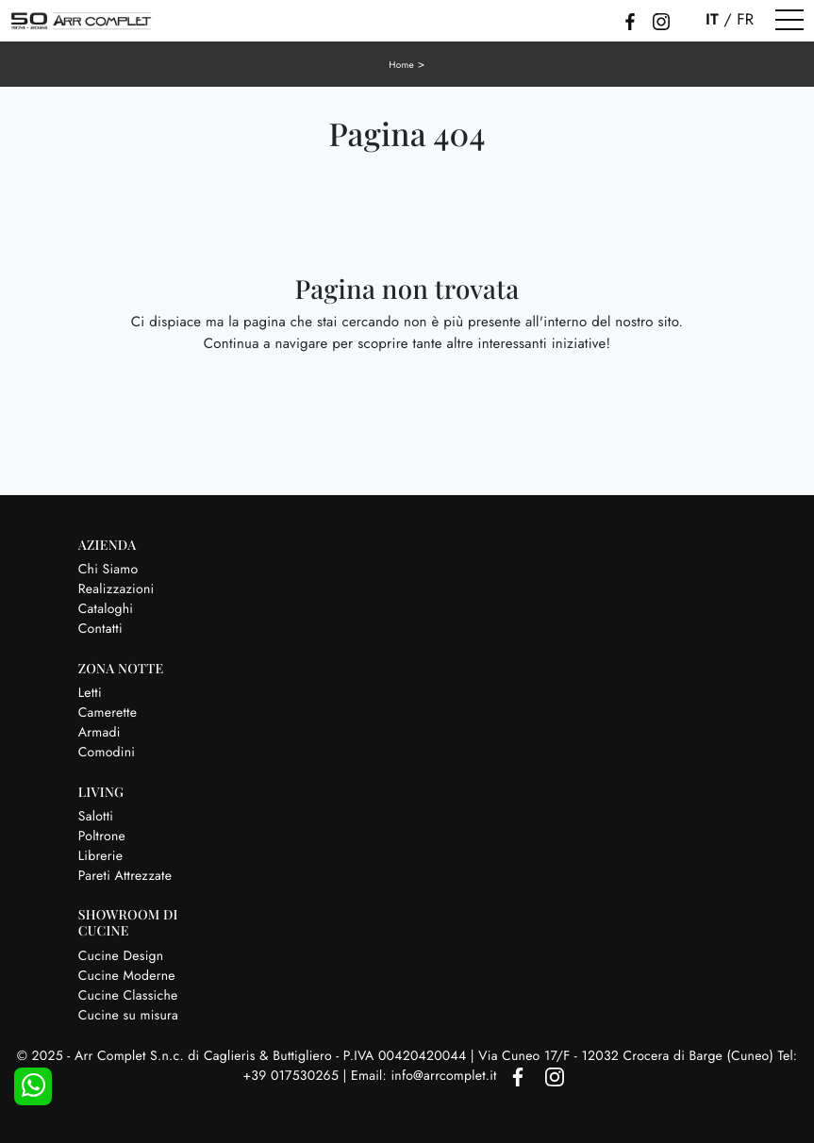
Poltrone (101, 836)
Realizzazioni (116, 589)
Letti (90, 693)
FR (745, 19)
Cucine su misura (128, 1015)
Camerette (107, 713)
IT (712, 19)
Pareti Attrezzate (125, 876)
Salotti (95, 816)
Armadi (99, 732)
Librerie (100, 856)
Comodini (106, 752)
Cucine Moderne (126, 976)
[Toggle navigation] (789, 20)
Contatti (100, 629)
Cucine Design (121, 956)
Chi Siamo (108, 569)
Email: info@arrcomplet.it (426, 1076)
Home (401, 65)
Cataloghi (106, 609)
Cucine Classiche (128, 995)
